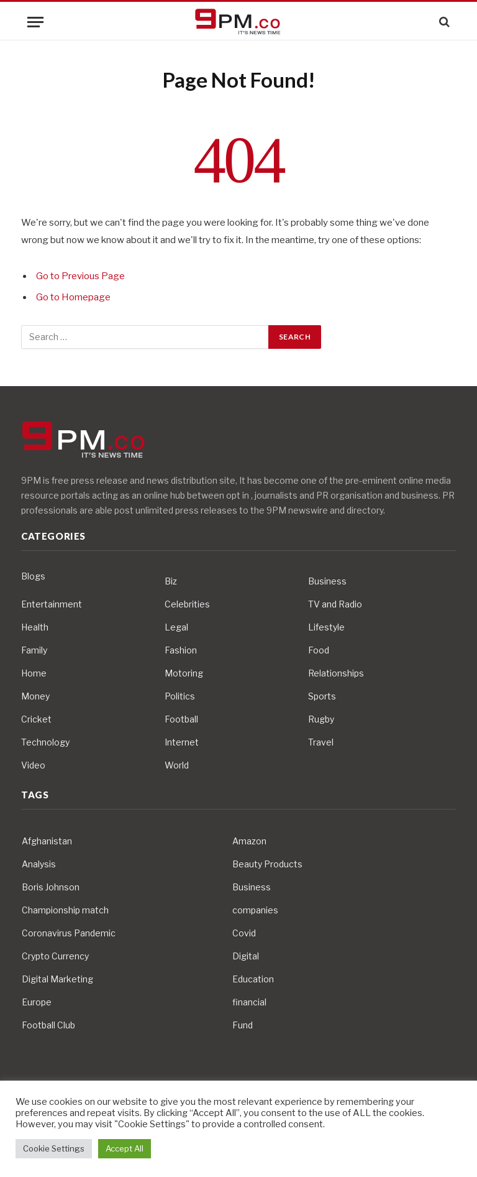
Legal (176, 627)
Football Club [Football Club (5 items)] (48, 1025)
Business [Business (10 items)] (251, 887)
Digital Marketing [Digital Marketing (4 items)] (57, 979)
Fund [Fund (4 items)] (242, 1025)
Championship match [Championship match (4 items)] (65, 910)
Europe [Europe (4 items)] (37, 1002)
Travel (321, 742)
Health (34, 627)
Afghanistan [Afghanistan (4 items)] (47, 841)
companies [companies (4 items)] (255, 910)
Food (318, 650)
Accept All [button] (124, 1148)
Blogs (33, 576)
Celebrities (187, 604)
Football (181, 719)
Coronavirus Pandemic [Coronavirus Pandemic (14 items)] (69, 933)
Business (327, 581)
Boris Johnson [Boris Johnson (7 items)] (51, 887)
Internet (182, 742)
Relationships (336, 673)
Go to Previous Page (80, 276)
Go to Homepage (73, 297)
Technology (45, 742)
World (177, 765)
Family (34, 650)
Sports (322, 696)
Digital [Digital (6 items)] (245, 956)
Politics (180, 696)
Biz (171, 581)
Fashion (181, 650)
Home (34, 673)
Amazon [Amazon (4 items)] (249, 841)
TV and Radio (335, 604)
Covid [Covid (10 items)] (244, 933)
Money (35, 696)
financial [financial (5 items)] (249, 1002)
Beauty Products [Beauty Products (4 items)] (267, 864)
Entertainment (51, 604)
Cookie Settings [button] (53, 1148)
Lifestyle (326, 627)
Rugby (321, 719)
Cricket (36, 719)
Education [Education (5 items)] (253, 979)
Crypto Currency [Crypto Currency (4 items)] (55, 956)
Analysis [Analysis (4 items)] (39, 864)
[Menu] (35, 22)
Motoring (184, 673)
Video (33, 765)
